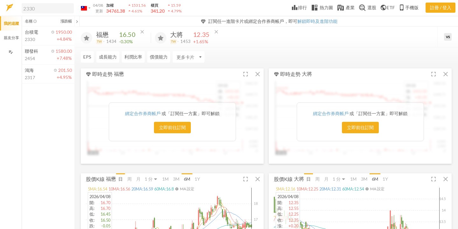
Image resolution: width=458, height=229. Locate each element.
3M (176, 179)
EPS (87, 56)
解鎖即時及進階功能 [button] (317, 21)
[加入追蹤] (86, 38)
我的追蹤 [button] (11, 23)
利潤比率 (133, 56)
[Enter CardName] (189, 57)
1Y (197, 179)
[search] (48, 8)
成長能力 (108, 56)
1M (165, 179)
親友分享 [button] (11, 37)
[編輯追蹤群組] (10, 52)
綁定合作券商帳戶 (143, 113)
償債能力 (159, 56)
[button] (46, 8)
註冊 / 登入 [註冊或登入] (440, 7)
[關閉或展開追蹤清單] (77, 21)
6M (187, 179)
